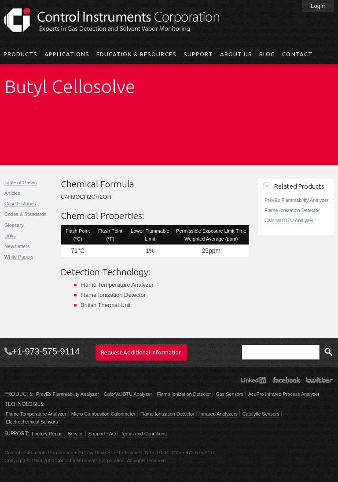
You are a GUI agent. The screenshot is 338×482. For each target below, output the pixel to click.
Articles (12, 193)
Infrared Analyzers (218, 413)
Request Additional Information (141, 352)
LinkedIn (253, 380)
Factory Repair (47, 433)
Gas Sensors (229, 394)
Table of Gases (20, 182)
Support (198, 54)
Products (20, 54)
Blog (267, 54)
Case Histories (20, 203)
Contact (297, 54)
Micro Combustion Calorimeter (103, 413)
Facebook (286, 380)
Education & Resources (136, 54)
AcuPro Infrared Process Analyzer (284, 394)
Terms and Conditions (143, 433)
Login (318, 6)
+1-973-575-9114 (46, 351)
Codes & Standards (25, 214)
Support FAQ (102, 433)
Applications (66, 54)
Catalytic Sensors (260, 413)
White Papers (18, 256)
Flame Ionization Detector (292, 210)
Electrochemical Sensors (32, 421)
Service (76, 433)
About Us (236, 54)
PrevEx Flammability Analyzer (297, 200)
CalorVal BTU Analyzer (289, 220)
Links (10, 235)
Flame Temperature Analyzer (36, 413)
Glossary (13, 225)
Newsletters (16, 246)
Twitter (319, 380)
